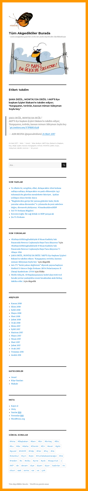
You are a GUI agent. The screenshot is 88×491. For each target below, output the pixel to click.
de (17, 466)
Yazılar (16, 412)
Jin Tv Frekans (18, 217)
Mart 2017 (15, 342)
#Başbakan (23, 441)
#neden (13, 461)
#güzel (13, 451)
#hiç (46, 451)
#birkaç (48, 441)
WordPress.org (18, 419)
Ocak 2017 (15, 348)
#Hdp (31, 451)
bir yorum (34, 148)
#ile (52, 451)
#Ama (12, 441)
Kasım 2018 (16, 303)
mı (64, 466)
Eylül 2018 (15, 310)
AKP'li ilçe (45, 143)
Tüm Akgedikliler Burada (29, 33)
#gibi (57, 446)
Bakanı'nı (53, 143)
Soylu (57, 146)
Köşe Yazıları (17, 380)
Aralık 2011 (16, 355)
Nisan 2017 (16, 339)
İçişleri (19, 146)
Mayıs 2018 (16, 313)
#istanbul (14, 456)
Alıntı (21, 143)
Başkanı (60, 143)
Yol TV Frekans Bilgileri (22, 211)
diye (32, 466)
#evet (50, 446)
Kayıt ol (14, 406)
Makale (14, 384)
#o (21, 461)
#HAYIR (22, 451)
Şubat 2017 (16, 345)
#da (33, 143)
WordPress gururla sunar (39, 484)
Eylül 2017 (15, 329)
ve (38, 470)
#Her (39, 451)
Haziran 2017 (17, 332)
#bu (12, 446)
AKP (12, 466)
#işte (31, 456)
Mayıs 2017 (16, 336)
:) (61, 461)
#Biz (57, 441)
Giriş (13, 409)
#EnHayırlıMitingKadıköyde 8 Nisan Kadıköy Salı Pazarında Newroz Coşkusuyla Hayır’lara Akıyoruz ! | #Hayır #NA (35, 249)
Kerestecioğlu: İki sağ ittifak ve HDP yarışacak (32, 214)
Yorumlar (17, 415)
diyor (47, 466)
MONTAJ (46, 146)
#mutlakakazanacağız (46, 456)
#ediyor (38, 143)
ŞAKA (52, 146)
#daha (25, 446)
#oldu (27, 461)
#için (23, 456)
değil (14, 146)
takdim (19, 148)
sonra (26, 470)
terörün (26, 148)
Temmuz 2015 (17, 352)
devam (24, 466)
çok (43, 470)
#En (43, 446)
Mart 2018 (15, 316)
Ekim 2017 (15, 326)
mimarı (39, 146)
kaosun (25, 146)
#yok (43, 461)
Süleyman (12, 148)
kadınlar (56, 466)
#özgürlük (53, 461)
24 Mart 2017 (48, 134)
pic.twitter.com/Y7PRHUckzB (24, 127)
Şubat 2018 (16, 319)
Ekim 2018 (16, 307)
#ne (61, 456)
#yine (35, 461)
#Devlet (34, 446)
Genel (27, 143)
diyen (39, 466)
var (32, 470)
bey (10, 146)
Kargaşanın (32, 146)
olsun (12, 470)
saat (19, 470)
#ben (33, 441)
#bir (40, 441)
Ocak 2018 (15, 323)
